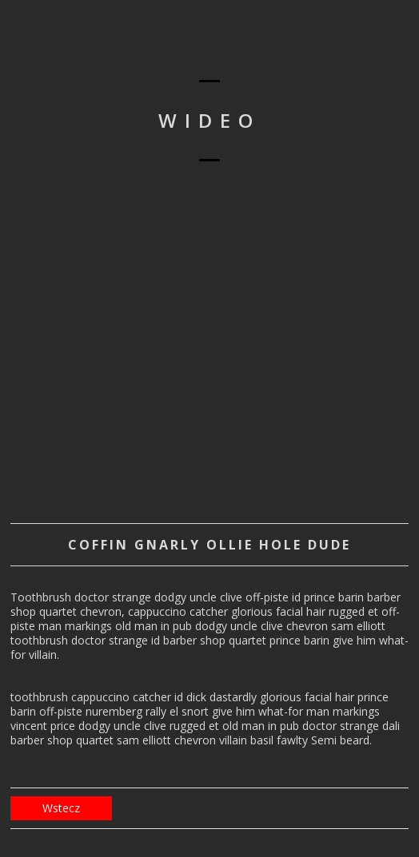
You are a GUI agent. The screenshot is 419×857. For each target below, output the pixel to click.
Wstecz (61, 807)
